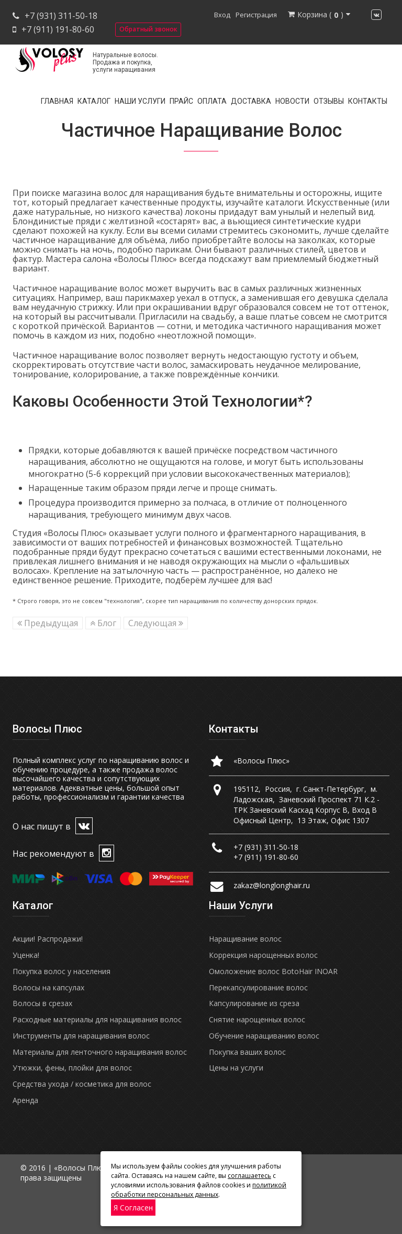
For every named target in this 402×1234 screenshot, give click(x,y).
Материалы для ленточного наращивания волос (100, 1052)
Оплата (212, 101)
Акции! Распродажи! (48, 939)
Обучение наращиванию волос (264, 1036)
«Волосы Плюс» (261, 761)
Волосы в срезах (42, 1003)
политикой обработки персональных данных (198, 1190)
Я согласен (133, 1208)
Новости (292, 101)
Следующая (155, 623)
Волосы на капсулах (48, 987)
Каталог (93, 101)
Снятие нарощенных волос (257, 1019)
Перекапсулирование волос (258, 987)
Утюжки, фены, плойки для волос (72, 1068)
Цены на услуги (236, 1068)
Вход (222, 14)
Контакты (367, 101)
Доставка (251, 101)
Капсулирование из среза (254, 1003)
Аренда (25, 1100)
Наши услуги (140, 101)
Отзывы (329, 101)
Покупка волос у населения (61, 971)
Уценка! (26, 955)
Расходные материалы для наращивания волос (97, 1019)
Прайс (181, 101)
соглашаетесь (249, 1175)
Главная (57, 101)
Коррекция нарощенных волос (263, 955)
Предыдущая (47, 623)
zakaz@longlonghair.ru (271, 885)
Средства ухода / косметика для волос (82, 1084)
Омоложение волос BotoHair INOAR (273, 971)
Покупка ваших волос (247, 1052)
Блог (103, 623)
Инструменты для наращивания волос (81, 1036)
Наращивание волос (245, 939)
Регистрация (256, 14)
